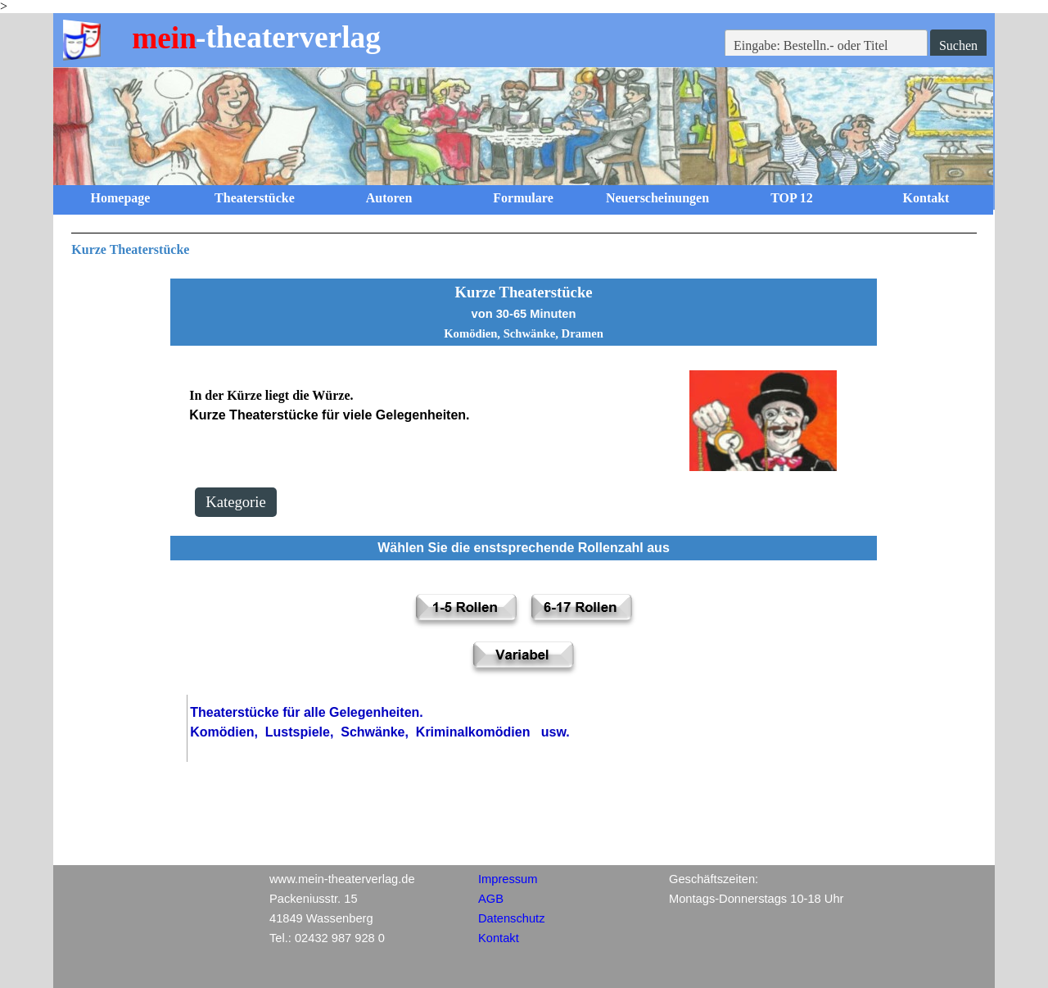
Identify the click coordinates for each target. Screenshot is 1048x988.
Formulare (523, 198)
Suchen (958, 45)
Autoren (389, 198)
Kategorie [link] (236, 501)
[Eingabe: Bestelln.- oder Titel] (826, 45)
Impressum (507, 879)
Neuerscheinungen (657, 198)
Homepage (121, 198)
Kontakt (926, 198)
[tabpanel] (523, 246)
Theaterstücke (255, 198)
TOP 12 (791, 198)
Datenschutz (511, 918)
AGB (491, 898)
